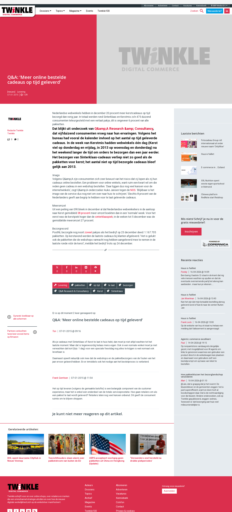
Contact (175, 5)
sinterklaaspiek (104, 216)
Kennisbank (201, 5)
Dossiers (45, 10)
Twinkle (11, 133)
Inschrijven (191, 231)
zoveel (88, 232)
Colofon (120, 502)
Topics (60, 10)
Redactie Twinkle (15, 130)
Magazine (75, 10)
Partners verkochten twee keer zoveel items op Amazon (18, 334)
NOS (133, 190)
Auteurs (89, 485)
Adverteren (162, 5)
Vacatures (187, 5)
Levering (21, 92)
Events (89, 10)
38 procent (84, 213)
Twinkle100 (104, 10)
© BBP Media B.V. (219, 5)
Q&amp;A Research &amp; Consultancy (124, 128)
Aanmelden (169, 491)
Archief (88, 498)
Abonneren (148, 5)
